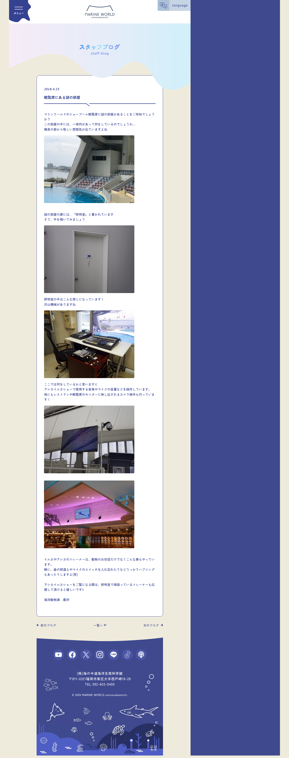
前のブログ (48, 625)
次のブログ (151, 625)
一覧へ (98, 625)
